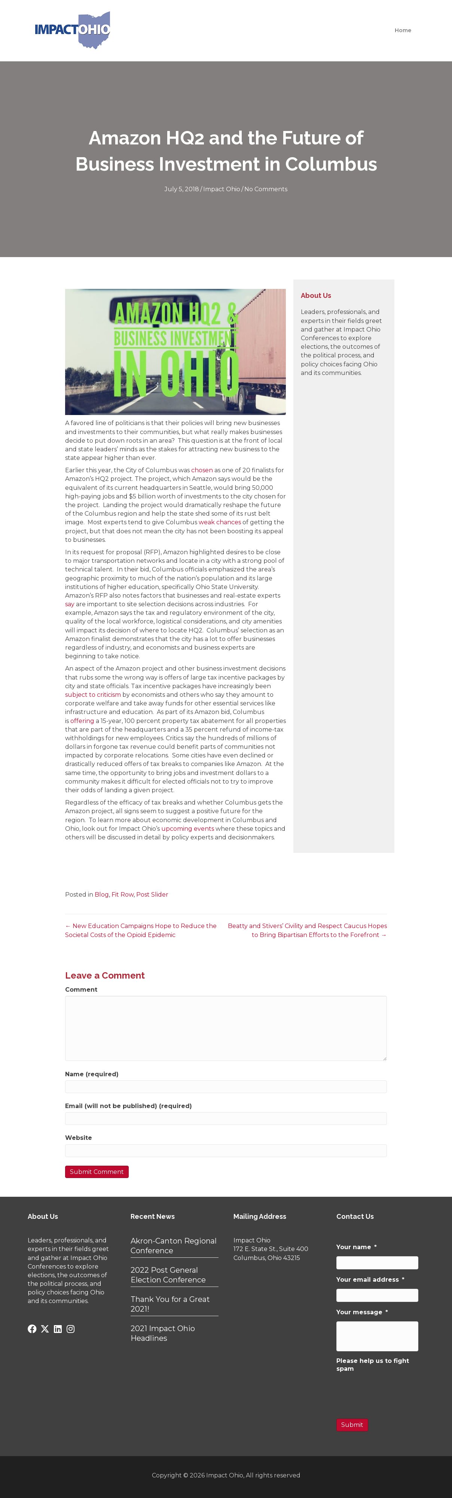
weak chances (220, 522)
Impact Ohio (221, 189)
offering (82, 720)
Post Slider (152, 894)
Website (78, 1137)
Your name (356, 1247)
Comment (81, 989)
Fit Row (123, 894)
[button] (32, 1328)
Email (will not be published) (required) (128, 1106)
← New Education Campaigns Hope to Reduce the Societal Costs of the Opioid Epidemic (141, 930)
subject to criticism (93, 694)
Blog (102, 894)
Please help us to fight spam (372, 1364)
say (69, 604)
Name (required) (92, 1074)
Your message (362, 1311)
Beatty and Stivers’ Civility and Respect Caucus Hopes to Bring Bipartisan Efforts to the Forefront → (307, 930)
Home (403, 30)
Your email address (370, 1279)
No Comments (265, 189)
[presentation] (393, 1392)
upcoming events (187, 828)
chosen (202, 470)
